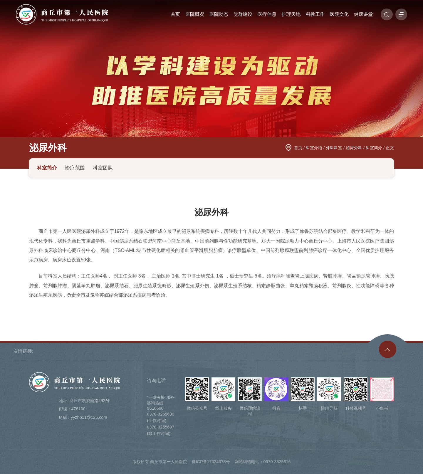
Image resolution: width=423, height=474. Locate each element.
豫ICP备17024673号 (211, 461)
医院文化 (339, 14)
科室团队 (103, 168)
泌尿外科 (48, 147)
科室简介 (374, 147)
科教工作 (315, 14)
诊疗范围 (75, 168)
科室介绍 (314, 147)
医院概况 (194, 14)
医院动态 (218, 14)
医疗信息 (267, 14)
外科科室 (334, 147)
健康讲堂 (363, 14)
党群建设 (243, 14)
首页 (175, 14)
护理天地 (291, 14)
